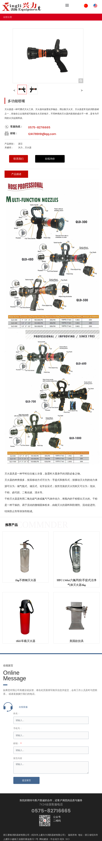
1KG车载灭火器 (25, 641)
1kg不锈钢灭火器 (25, 580)
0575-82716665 (39, 127)
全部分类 (7, 17)
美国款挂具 (77, 641)
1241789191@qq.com (42, 134)
